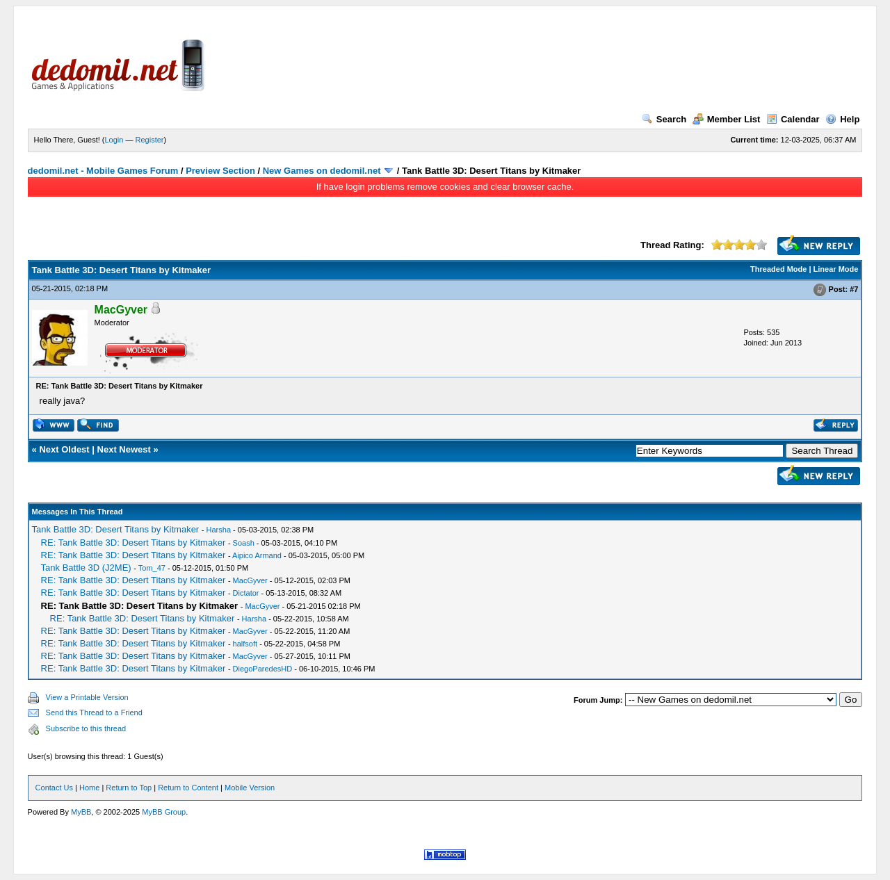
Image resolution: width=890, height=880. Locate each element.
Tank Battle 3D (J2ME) (86, 567)
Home (89, 787)
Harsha (219, 529)
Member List (727, 119)
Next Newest (124, 449)
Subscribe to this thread (86, 728)
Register (150, 140)
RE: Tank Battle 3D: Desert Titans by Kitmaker (133, 542)
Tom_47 (151, 568)
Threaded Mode (778, 269)
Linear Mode (836, 269)
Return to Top (129, 787)
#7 (854, 289)
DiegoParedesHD (263, 669)
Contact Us (54, 787)
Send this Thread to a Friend (94, 712)
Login (114, 140)
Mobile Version (250, 787)
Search (664, 119)
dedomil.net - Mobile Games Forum (103, 170)
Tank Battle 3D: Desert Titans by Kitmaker (116, 529)
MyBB (81, 812)
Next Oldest (64, 449)
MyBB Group (164, 812)
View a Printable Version (87, 697)
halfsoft (245, 643)
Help (842, 119)
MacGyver (250, 580)
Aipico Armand (257, 555)
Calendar (793, 119)
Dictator (246, 593)
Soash (243, 543)
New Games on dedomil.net (322, 170)
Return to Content (188, 787)
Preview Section (220, 170)
